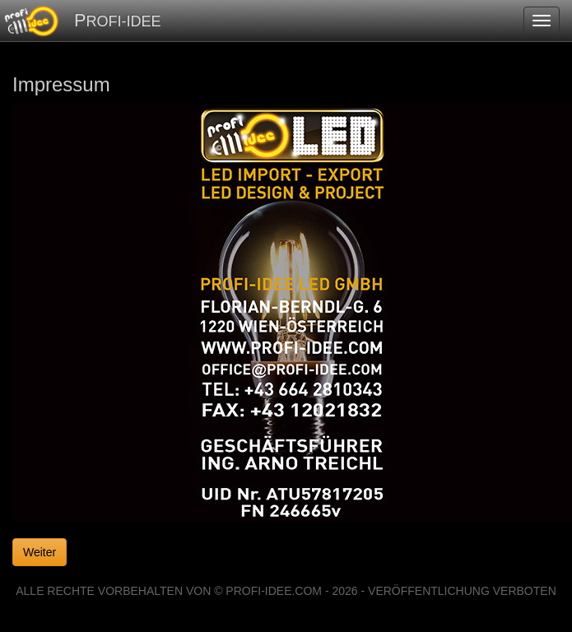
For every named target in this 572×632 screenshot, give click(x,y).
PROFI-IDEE (117, 20)
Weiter (39, 552)
